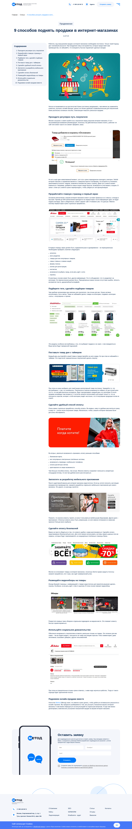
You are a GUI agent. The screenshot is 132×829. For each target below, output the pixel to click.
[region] (30, 67)
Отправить (67, 760)
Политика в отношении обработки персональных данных (77, 767)
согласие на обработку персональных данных (95, 765)
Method (58, 702)
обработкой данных (39, 826)
